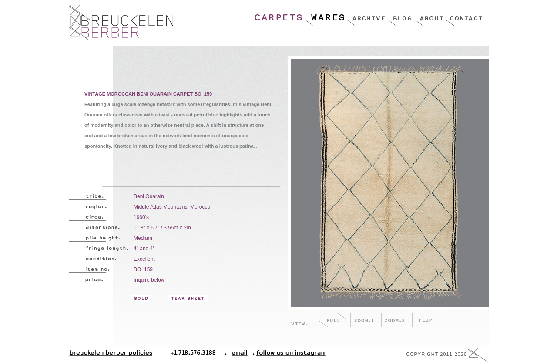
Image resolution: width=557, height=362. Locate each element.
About (429, 15)
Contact (464, 15)
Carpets (279, 15)
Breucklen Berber (121, 22)
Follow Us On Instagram (287, 355)
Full (332, 320)
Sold (141, 298)
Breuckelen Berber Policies (110, 355)
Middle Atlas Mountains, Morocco (172, 207)
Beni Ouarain (149, 196)
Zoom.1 (363, 320)
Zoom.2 (394, 320)
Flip (425, 320)
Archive (366, 15)
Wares (325, 15)
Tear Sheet (188, 298)
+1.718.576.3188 (198, 355)
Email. (237, 355)
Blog (400, 15)
